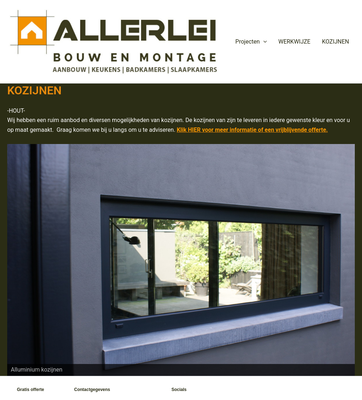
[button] (263, 41)
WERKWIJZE (294, 41)
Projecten (251, 41)
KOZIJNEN (335, 41)
